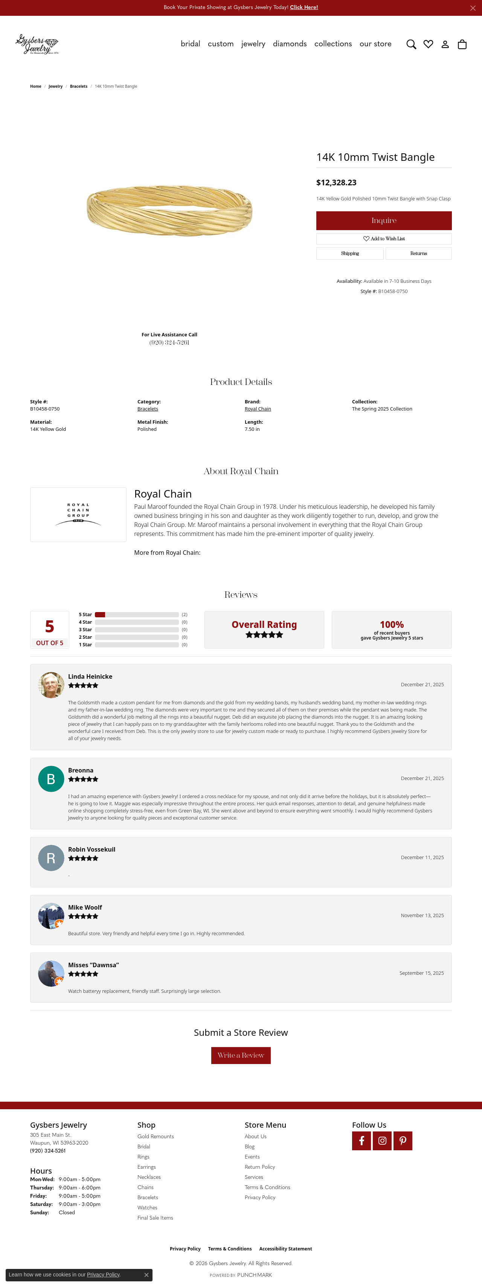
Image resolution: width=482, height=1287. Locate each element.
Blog (250, 1147)
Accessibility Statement (285, 1249)
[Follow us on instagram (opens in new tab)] (382, 1140)
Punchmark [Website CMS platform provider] (254, 1275)
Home (35, 86)
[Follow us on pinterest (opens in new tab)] (403, 1140)
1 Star (85, 644)
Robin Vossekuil (92, 849)
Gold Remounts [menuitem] (155, 1137)
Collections (333, 44)
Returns (418, 253)
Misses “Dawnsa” (93, 965)
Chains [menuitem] (145, 1188)
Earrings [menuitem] (146, 1167)
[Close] (472, 8)
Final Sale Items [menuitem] (155, 1218)
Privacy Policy (260, 1198)
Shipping (350, 253)
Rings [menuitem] (143, 1157)
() (185, 614)
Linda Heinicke (90, 676)
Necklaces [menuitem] (149, 1177)
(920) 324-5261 (169, 342)
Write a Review (241, 1055)
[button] (411, 44)
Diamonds (290, 44)
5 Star (85, 614)
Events (252, 1157)
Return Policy (260, 1167)
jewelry (56, 86)
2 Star (85, 637)
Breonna (80, 770)
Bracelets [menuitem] (147, 1198)
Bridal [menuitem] (143, 1147)
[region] (169, 212)
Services (254, 1177)
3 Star (85, 629)
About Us (256, 1137)
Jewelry (253, 44)
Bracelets (78, 86)
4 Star (85, 622)
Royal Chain (258, 408)
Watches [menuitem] (147, 1208)
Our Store (376, 44)
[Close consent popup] (146, 1275)
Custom (221, 44)
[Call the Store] (48, 1151)
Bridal (190, 44)
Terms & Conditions (267, 1188)
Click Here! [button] (304, 8)
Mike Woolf (85, 907)
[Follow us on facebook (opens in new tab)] (361, 1140)
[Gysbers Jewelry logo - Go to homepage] (36, 44)
